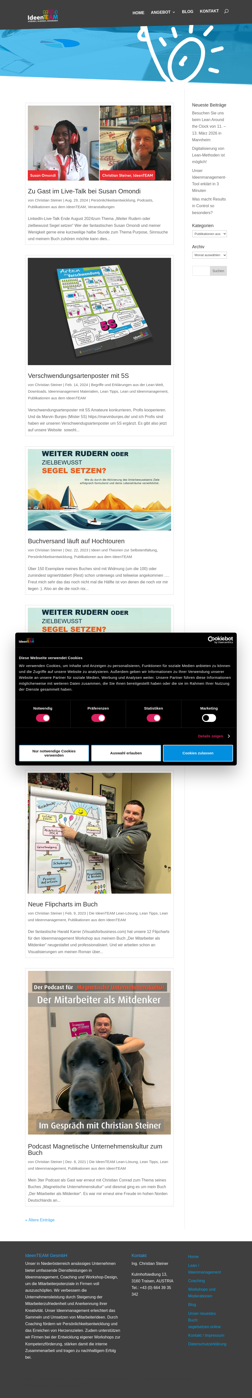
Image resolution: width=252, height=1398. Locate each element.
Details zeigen (210, 736)
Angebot (161, 12)
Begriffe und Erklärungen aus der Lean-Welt (127, 385)
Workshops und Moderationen (108, 1379)
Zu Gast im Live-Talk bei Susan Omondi (84, 191)
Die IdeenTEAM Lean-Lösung (113, 913)
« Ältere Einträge (39, 1220)
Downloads (37, 391)
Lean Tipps (109, 391)
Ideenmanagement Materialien (73, 391)
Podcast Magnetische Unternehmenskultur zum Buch (95, 1149)
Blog (187, 12)
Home (138, 13)
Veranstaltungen (101, 207)
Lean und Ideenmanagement (144, 391)
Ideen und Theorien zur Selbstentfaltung (124, 550)
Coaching (196, 1281)
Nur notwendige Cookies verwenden (54, 753)
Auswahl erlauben (126, 753)
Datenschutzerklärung (207, 1344)
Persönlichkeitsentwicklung (113, 200)
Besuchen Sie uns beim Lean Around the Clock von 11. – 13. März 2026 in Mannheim (209, 126)
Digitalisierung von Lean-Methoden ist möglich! (208, 155)
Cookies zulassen (198, 753)
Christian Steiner (48, 200)
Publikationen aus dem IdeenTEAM (57, 207)
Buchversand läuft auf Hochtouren (76, 541)
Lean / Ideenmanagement (52, 1379)
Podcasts (144, 200)
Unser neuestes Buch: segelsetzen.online (168, 1379)
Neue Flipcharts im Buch (62, 904)
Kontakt (209, 11)
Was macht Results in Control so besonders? (209, 206)
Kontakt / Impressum (206, 1335)
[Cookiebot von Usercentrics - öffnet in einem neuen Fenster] (211, 640)
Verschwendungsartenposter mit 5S (78, 375)
